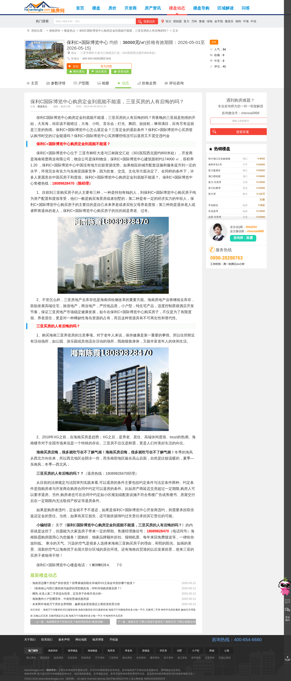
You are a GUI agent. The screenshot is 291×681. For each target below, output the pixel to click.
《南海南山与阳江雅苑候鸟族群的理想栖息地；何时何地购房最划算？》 (114, 588)
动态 (123, 83)
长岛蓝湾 (213, 211)
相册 (103, 83)
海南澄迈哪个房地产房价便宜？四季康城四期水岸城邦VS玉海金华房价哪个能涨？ (114, 583)
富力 (186, 21)
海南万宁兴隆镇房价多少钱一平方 (127, 609)
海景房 (111, 650)
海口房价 (31, 657)
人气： (218, 49)
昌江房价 (182, 657)
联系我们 (47, 639)
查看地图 (121, 71)
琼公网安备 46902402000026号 (148, 678)
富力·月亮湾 (214, 182)
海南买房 (81, 437)
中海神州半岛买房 (113, 615)
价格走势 (146, 83)
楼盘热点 (69, 30)
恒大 (168, 21)
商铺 (211, 650)
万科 (194, 21)
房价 (112, 8)
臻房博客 (98, 639)
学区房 (163, 650)
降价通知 (76, 71)
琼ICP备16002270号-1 (118, 678)
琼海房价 (86, 657)
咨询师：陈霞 (243, 237)
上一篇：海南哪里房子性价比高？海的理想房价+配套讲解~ (70, 621)
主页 (32, 83)
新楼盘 (146, 650)
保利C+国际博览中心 (87, 42)
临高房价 (58, 657)
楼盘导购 (201, 8)
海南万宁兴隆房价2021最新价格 (60, 609)
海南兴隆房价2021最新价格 (93, 609)
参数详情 (55, 83)
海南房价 (54, 30)
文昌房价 (72, 657)
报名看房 (99, 71)
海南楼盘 (92, 650)
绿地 (209, 21)
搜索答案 (231, 132)
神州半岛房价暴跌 (170, 609)
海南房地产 (157, 300)
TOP (287, 660)
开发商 (130, 8)
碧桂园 (177, 21)
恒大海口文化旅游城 (219, 158)
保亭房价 (196, 657)
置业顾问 (287, 618)
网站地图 (81, 639)
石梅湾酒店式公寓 (58, 615)
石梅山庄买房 (40, 615)
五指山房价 (225, 657)
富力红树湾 (214, 188)
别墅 (179, 650)
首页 (80, 8)
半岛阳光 (213, 205)
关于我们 (30, 639)
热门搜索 (42, 21)
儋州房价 (155, 657)
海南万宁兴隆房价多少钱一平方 (86, 615)
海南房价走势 (107, 670)
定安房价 (210, 657)
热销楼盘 (219, 149)
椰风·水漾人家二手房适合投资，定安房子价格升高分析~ (114, 593)
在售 (214, 42)
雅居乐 (229, 21)
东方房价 (168, 657)
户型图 (81, 83)
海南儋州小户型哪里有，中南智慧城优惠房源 (114, 598)
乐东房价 (141, 657)
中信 (253, 21)
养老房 (128, 650)
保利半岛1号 (215, 164)
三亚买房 (43, 473)
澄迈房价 (45, 657)
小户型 (195, 650)
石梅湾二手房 (153, 609)
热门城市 (33, 650)
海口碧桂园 (214, 176)
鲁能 (202, 21)
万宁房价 (100, 657)
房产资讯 (153, 8)
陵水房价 (127, 657)
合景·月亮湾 (214, 217)
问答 (246, 8)
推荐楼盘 (73, 650)
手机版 (114, 639)
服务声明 (64, 639)
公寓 (226, 650)
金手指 (218, 21)
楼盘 (96, 8)
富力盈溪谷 (214, 170)
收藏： (217, 55)
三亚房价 (113, 657)
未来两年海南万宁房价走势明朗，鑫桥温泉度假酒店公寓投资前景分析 (114, 604)
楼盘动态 (177, 8)
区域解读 (225, 8)
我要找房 (146, 21)
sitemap (101, 678)
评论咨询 (174, 83)
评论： (218, 66)
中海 (246, 21)
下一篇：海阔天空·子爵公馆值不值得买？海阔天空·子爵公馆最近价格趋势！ (156, 621)
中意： (217, 61)
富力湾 (212, 194)
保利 (238, 21)
